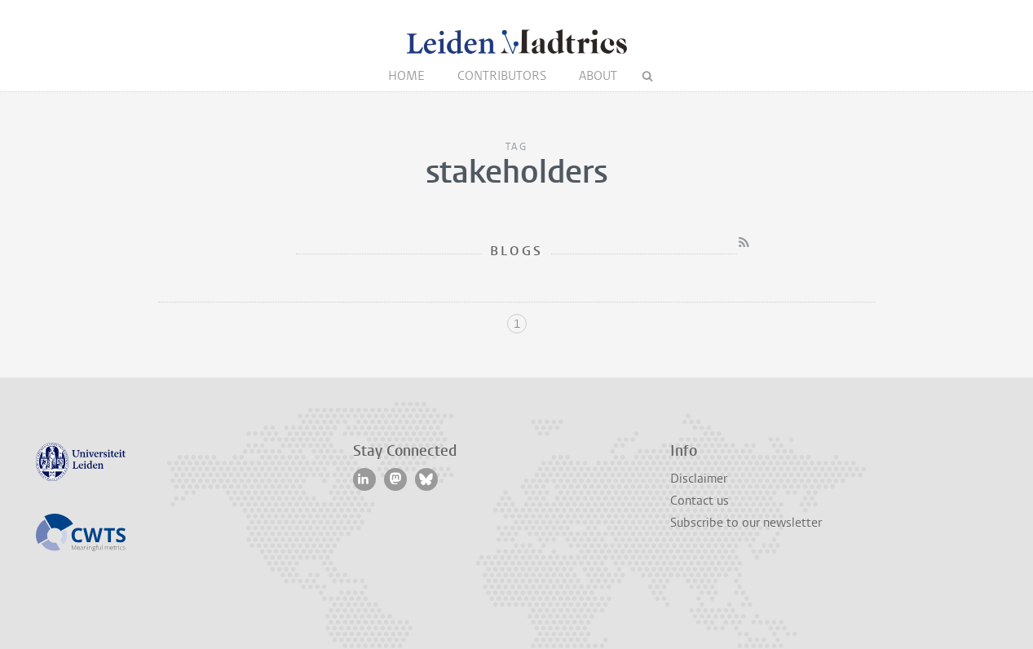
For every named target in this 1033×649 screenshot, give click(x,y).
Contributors (501, 76)
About (598, 76)
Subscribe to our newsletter (746, 522)
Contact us (699, 500)
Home (406, 76)
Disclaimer (698, 478)
